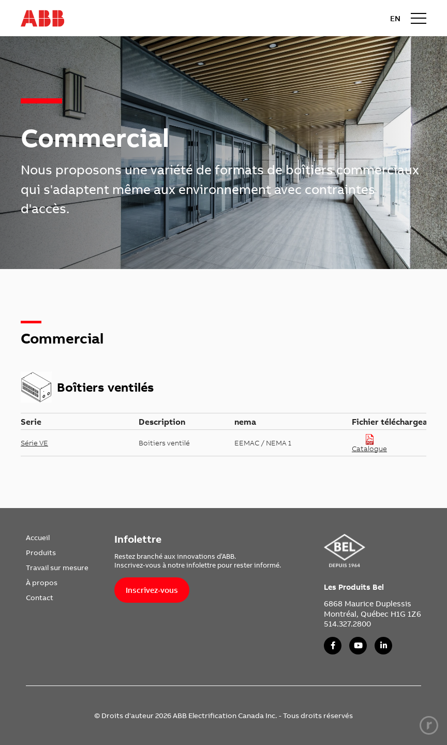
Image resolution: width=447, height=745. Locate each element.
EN (395, 18)
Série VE (34, 443)
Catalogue (369, 443)
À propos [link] (41, 582)
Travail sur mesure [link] (57, 567)
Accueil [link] (38, 537)
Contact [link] (39, 597)
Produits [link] (41, 552)
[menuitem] (57, 537)
